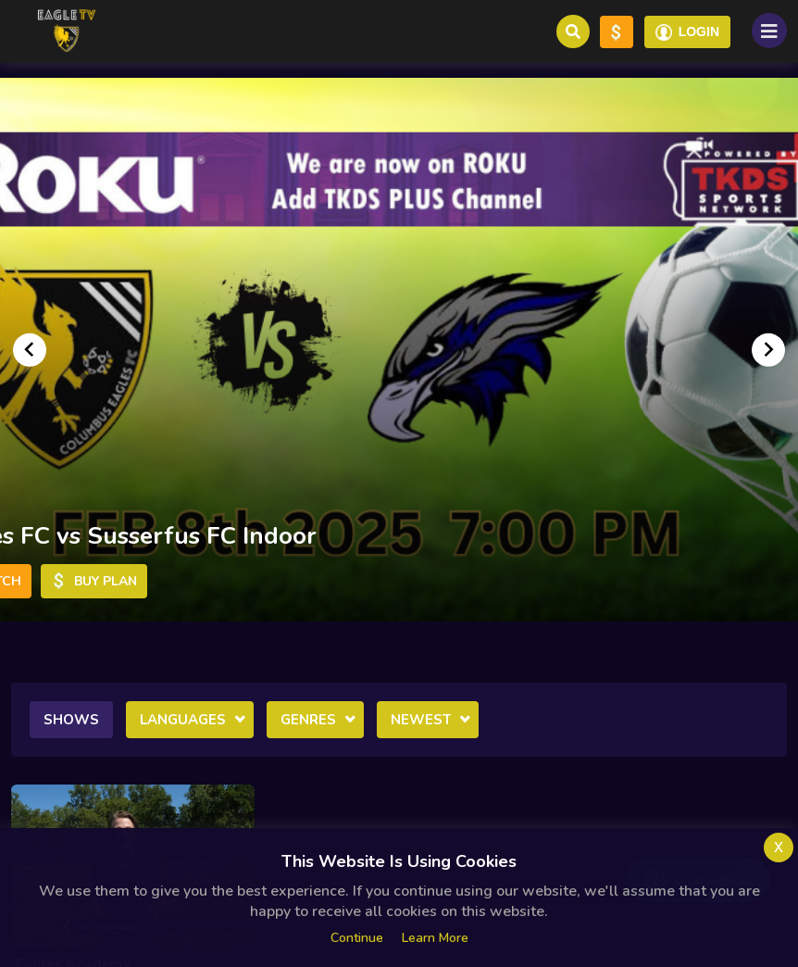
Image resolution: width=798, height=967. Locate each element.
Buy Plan (94, 581)
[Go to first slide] (768, 349)
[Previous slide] (29, 349)
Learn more (435, 938)
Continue (356, 938)
